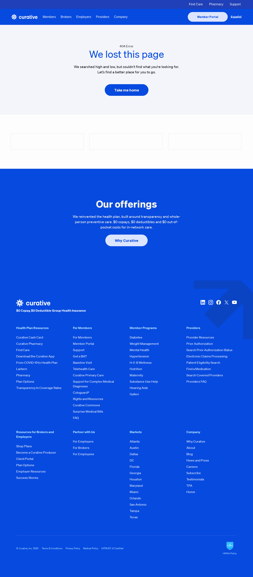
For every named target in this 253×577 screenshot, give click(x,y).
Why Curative (195, 441)
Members (49, 17)
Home (190, 492)
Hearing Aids (139, 388)
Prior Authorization (199, 344)
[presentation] (208, 17)
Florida (134, 467)
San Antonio (138, 504)
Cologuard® (81, 392)
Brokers (66, 17)
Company (120, 17)
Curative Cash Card (29, 337)
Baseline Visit (82, 362)
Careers (192, 467)
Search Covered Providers (204, 375)
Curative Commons (86, 405)
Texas (134, 517)
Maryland (136, 486)
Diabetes (136, 337)
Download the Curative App (35, 356)
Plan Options (25, 381)
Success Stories (27, 478)
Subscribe (193, 473)
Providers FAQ (196, 381)
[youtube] (234, 306)
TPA (189, 486)
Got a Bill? (80, 356)
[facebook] (218, 306)
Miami (134, 492)
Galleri (134, 394)
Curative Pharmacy (29, 344)
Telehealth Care (84, 369)
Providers (102, 17)
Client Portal (24, 459)
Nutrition (136, 369)
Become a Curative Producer (36, 452)
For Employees (83, 454)
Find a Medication (198, 369)
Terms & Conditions (52, 548)
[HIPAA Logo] (230, 548)
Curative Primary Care (88, 375)
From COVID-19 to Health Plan (37, 362)
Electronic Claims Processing (206, 356)
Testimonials (195, 479)
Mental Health (139, 350)
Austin (134, 448)
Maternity (136, 375)
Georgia (135, 473)
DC (132, 460)
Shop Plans (24, 446)
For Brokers (81, 448)
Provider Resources (200, 337)
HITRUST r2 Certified (112, 548)
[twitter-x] (226, 306)
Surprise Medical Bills (88, 411)
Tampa (134, 511)
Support (235, 4)
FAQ (76, 418)
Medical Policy (90, 548)
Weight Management (144, 344)
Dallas (134, 454)
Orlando (135, 498)
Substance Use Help (144, 381)
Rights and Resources (88, 399)
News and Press (197, 460)
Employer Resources (31, 471)
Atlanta (135, 441)
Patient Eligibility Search (203, 362)
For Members (82, 337)
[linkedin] (202, 306)
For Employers (83, 441)
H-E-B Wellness (141, 362)
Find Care (196, 4)
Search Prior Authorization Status (209, 350)
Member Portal (83, 344)
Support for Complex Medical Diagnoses (93, 383)
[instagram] (210, 306)
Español (236, 16)
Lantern (21, 369)
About (190, 448)
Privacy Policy (73, 548)
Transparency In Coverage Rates (38, 388)
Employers (83, 17)
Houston (136, 479)
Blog (189, 454)
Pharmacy (216, 4)
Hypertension (139, 356)
